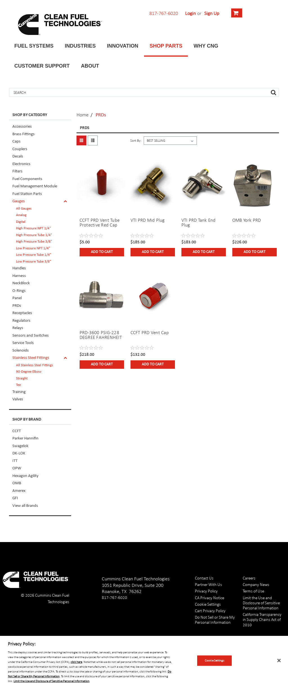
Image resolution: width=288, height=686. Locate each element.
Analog (21, 215)
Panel (17, 298)
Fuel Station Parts (27, 194)
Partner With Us (208, 584)
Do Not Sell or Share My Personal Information (215, 620)
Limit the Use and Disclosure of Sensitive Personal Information (261, 602)
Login (190, 13)
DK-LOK (18, 453)
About (90, 66)
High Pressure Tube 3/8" (34, 241)
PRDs (16, 306)
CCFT (16, 431)
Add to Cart (102, 252)
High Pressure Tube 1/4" (34, 235)
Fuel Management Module (34, 186)
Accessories (22, 127)
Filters (17, 171)
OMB (16, 483)
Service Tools (23, 343)
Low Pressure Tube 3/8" (33, 261)
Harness (19, 276)
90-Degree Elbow (28, 372)
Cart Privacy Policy (210, 610)
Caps (16, 141)
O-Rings (19, 291)
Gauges (18, 201)
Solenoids (20, 350)
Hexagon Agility (25, 476)
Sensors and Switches (30, 336)
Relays (17, 328)
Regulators (21, 321)
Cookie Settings (208, 604)
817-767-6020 (163, 13)
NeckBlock (21, 283)
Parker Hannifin (25, 438)
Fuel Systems (33, 46)
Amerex (19, 491)
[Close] (279, 660)
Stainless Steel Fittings (30, 358)
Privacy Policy (206, 591)
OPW (16, 468)
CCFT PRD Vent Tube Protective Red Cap (100, 222)
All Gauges (24, 208)
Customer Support (42, 66)
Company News (256, 584)
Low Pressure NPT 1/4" (33, 248)
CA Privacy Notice (209, 597)
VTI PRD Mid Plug (147, 220)
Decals (17, 156)
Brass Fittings (23, 134)
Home (82, 114)
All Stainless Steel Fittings (34, 365)
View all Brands (25, 506)
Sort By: (135, 141)
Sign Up (211, 13)
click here (76, 661)
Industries (80, 46)
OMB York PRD (246, 220)
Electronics (21, 164)
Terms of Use (253, 591)
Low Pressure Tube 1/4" (33, 255)
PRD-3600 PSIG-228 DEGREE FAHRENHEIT (101, 335)
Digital (20, 222)
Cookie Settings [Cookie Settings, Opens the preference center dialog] (214, 660)
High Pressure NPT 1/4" (33, 228)
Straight (22, 378)
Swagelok (20, 446)
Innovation (122, 46)
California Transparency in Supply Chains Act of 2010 (262, 619)
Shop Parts (166, 46)
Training (19, 392)
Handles (19, 268)
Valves (17, 399)
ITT (14, 461)
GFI (15, 498)
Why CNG (206, 46)
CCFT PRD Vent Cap (149, 332)
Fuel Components (27, 179)
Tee (18, 385)
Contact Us (204, 578)
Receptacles (22, 313)
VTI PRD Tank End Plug (198, 222)
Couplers (19, 149)
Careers (249, 578)
